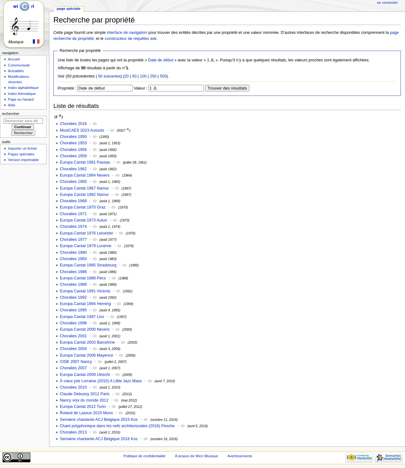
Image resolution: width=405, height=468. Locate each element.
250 (153, 76)
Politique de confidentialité (144, 456)
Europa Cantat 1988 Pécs (83, 278)
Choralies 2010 (73, 387)
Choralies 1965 (73, 181)
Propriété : (67, 88)
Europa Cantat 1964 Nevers (84, 175)
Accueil (14, 59)
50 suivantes (109, 76)
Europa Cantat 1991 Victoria (85, 291)
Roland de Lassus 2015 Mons (86, 413)
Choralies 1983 (73, 259)
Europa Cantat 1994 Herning (85, 304)
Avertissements (239, 456)
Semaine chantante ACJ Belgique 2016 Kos (99, 439)
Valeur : (140, 88)
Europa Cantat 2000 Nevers (84, 329)
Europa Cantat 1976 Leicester (86, 233)
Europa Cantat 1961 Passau (85, 162)
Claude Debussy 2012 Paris (84, 394)
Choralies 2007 (73, 368)
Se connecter (387, 2)
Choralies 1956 (73, 149)
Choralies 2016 (73, 124)
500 (163, 76)
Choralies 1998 (73, 323)
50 (134, 76)
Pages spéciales (21, 154)
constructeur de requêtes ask (131, 38)
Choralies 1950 (73, 136)
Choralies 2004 (73, 348)
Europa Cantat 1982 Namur (84, 194)
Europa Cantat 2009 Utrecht (85, 374)
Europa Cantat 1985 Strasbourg (88, 265)
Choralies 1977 (73, 239)
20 (126, 76)
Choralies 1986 (73, 272)
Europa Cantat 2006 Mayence (86, 355)
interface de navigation (127, 32)
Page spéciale (68, 8)
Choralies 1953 (73, 143)
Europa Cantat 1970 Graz (83, 207)
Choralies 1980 (73, 252)
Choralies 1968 (73, 201)
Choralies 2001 (73, 336)
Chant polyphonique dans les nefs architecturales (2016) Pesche (117, 426)
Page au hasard (21, 99)
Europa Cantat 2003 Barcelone (87, 342)
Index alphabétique (23, 88)
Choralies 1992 (73, 297)
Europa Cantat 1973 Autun (83, 220)
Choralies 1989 (73, 284)
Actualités (16, 71)
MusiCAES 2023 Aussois (82, 130)
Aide (11, 105)
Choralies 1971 (73, 214)
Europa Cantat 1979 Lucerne (85, 246)
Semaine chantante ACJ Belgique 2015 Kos (99, 419)
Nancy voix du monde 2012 (84, 400)
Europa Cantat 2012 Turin (83, 406)
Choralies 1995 (73, 310)
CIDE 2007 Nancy (76, 361)
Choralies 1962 (73, 169)
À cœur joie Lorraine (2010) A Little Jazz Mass (101, 381)
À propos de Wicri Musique (196, 456)
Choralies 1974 (73, 226)
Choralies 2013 (73, 432)
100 (143, 76)
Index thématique (22, 94)
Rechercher (10, 113)
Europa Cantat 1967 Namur (84, 188)
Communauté (19, 65)
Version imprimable (23, 160)
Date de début (160, 60)
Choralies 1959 (73, 156)
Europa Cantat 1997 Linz (82, 317)
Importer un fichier (22, 148)
